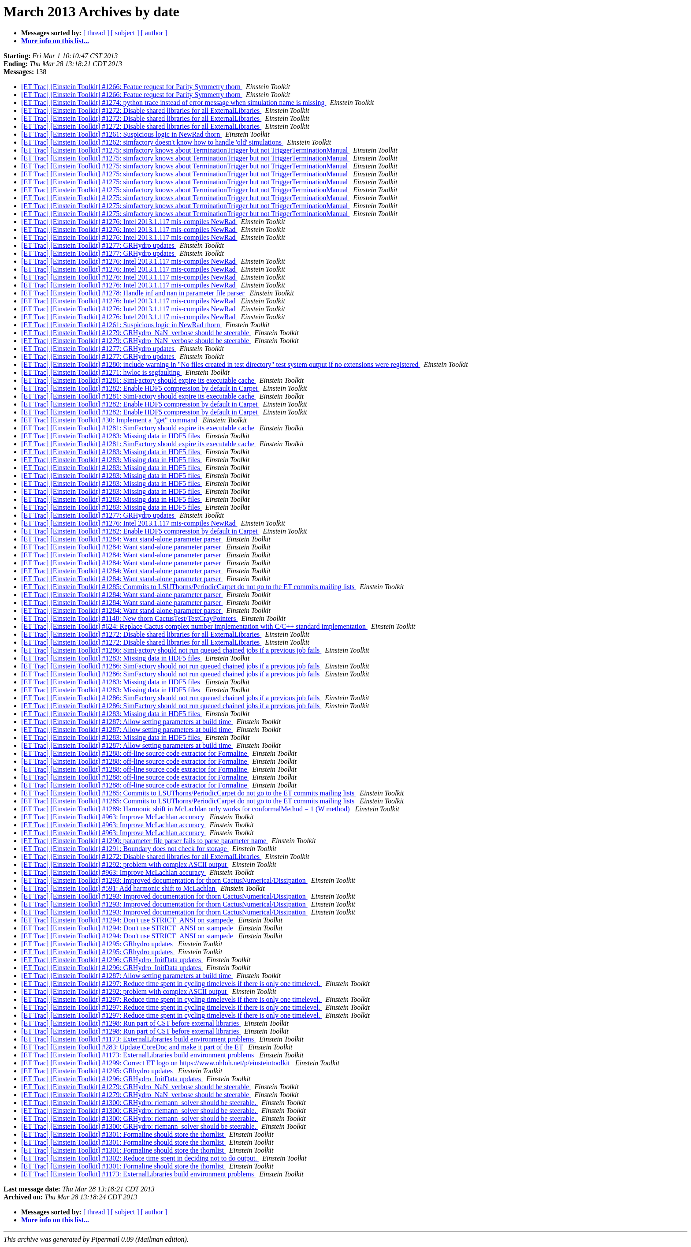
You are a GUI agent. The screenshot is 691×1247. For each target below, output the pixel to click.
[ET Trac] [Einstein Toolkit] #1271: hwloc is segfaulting (101, 372)
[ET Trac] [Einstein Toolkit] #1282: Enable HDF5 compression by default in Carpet (140, 388)
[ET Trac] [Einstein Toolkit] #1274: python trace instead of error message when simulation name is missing (173, 102)
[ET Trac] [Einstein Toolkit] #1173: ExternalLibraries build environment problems (138, 1039)
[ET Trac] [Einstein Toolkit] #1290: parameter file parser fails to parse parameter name (144, 840)
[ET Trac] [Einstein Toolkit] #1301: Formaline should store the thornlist (123, 1134)
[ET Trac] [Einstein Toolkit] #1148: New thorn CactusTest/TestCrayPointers (129, 618)
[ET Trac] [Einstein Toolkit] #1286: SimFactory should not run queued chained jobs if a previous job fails (171, 650)
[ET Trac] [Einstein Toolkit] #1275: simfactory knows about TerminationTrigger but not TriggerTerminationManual (185, 150)
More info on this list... (55, 41)
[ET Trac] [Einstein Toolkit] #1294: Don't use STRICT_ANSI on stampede (128, 920)
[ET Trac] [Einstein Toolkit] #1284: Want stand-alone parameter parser (122, 539)
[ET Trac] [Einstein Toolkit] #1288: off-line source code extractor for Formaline (135, 753)
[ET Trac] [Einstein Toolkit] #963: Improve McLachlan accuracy (113, 817)
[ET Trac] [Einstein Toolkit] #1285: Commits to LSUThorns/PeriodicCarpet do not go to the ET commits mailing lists (188, 586)
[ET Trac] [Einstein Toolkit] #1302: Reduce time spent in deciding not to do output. (140, 1158)
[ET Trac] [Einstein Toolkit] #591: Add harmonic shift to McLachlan (119, 888)
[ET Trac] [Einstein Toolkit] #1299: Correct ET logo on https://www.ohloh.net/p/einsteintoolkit (156, 1063)
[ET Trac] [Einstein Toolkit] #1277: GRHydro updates (98, 245)
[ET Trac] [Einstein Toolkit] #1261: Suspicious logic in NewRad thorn (121, 134)
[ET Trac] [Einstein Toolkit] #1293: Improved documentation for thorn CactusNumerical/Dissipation (164, 880)
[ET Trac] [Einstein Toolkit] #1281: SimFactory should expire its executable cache (138, 380)
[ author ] (154, 33)
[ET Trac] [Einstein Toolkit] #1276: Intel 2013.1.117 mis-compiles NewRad (129, 221)
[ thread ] (96, 33)
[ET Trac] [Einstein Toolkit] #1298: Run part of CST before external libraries (131, 1023)
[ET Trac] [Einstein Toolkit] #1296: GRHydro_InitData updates (112, 959)
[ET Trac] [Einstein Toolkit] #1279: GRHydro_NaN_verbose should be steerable (136, 332)
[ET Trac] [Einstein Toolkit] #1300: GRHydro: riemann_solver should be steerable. (139, 1102)
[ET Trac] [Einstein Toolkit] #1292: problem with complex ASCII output (124, 864)
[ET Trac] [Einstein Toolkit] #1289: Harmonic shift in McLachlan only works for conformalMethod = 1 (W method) (186, 809)
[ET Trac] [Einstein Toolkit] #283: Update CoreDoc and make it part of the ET (133, 1047)
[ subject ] (125, 33)
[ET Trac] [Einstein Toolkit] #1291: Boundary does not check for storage (125, 848)
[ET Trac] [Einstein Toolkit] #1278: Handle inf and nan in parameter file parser (133, 293)
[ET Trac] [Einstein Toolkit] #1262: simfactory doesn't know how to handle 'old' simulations (152, 142)
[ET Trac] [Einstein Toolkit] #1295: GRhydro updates (98, 944)
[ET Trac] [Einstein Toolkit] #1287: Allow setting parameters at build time (127, 721)
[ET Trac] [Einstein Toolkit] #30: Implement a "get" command (110, 420)
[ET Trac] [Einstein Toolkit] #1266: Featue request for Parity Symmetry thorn (131, 86)
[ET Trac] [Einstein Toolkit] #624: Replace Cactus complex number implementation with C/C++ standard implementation (194, 626)
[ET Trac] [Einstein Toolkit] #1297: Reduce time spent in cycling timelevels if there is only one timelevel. (171, 983)
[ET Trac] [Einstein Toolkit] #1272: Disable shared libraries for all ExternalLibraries (141, 110)
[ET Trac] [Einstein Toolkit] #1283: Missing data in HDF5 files (111, 436)
